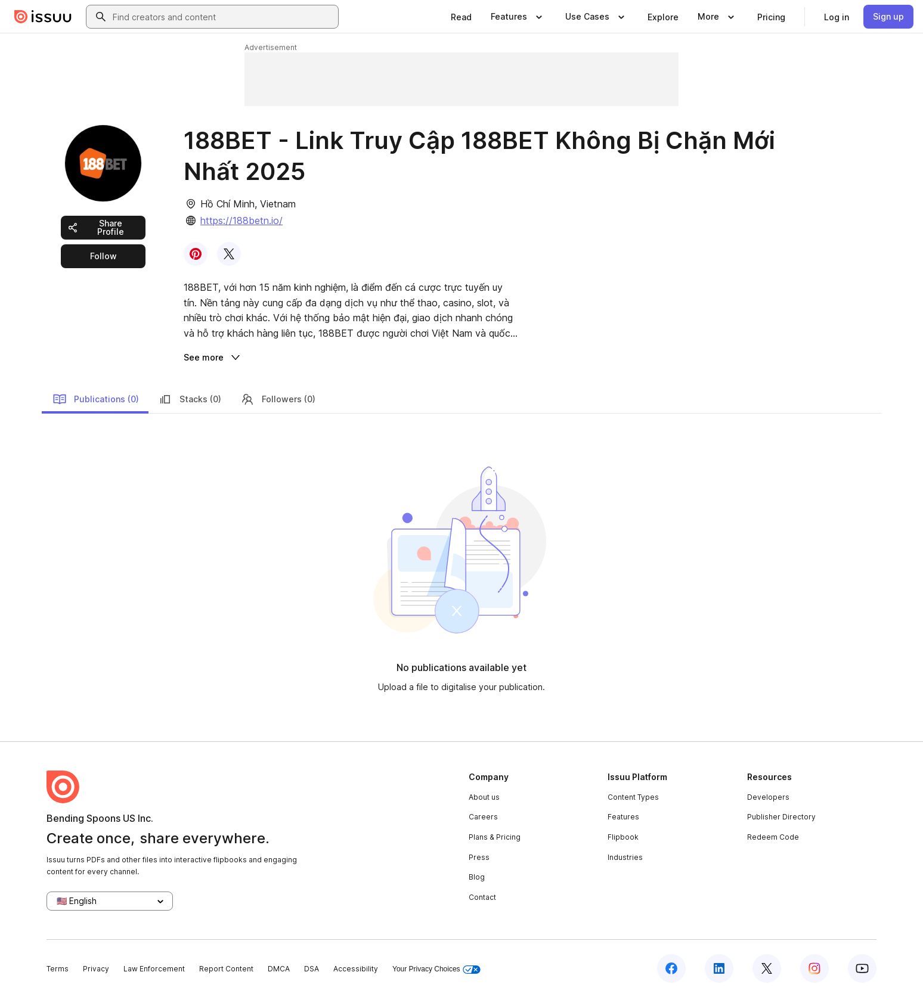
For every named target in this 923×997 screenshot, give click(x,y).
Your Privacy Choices (436, 969)
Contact (482, 897)
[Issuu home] (43, 16)
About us (484, 797)
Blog (477, 876)
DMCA (279, 968)
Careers (483, 816)
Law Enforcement (154, 968)
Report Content (226, 968)
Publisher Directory (781, 816)
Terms (58, 968)
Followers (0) (277, 399)
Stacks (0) (189, 399)
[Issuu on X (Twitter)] (766, 968)
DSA (311, 968)
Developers (768, 797)
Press (479, 857)
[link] (461, 17)
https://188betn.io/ (241, 220)
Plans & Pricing (495, 837)
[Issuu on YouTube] (862, 968)
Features (623, 816)
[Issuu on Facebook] (671, 968)
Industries (625, 857)
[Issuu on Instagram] (814, 968)
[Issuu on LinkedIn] (719, 968)
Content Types (633, 797)
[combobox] (223, 16)
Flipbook (623, 837)
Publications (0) (95, 399)
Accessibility (355, 968)
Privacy (96, 968)
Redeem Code (773, 837)
